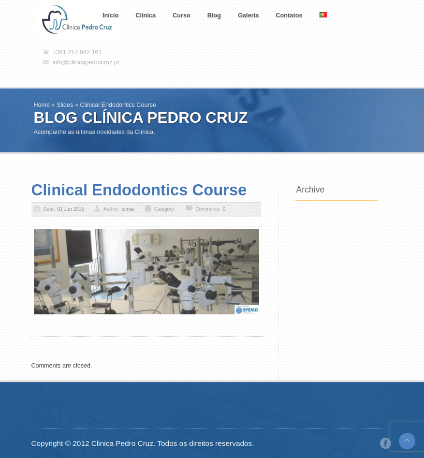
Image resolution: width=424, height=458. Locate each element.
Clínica (145, 15)
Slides (65, 105)
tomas (127, 209)
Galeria (248, 15)
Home (42, 105)
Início (110, 15)
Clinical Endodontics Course (139, 190)
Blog (214, 15)
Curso (181, 15)
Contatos (289, 15)
